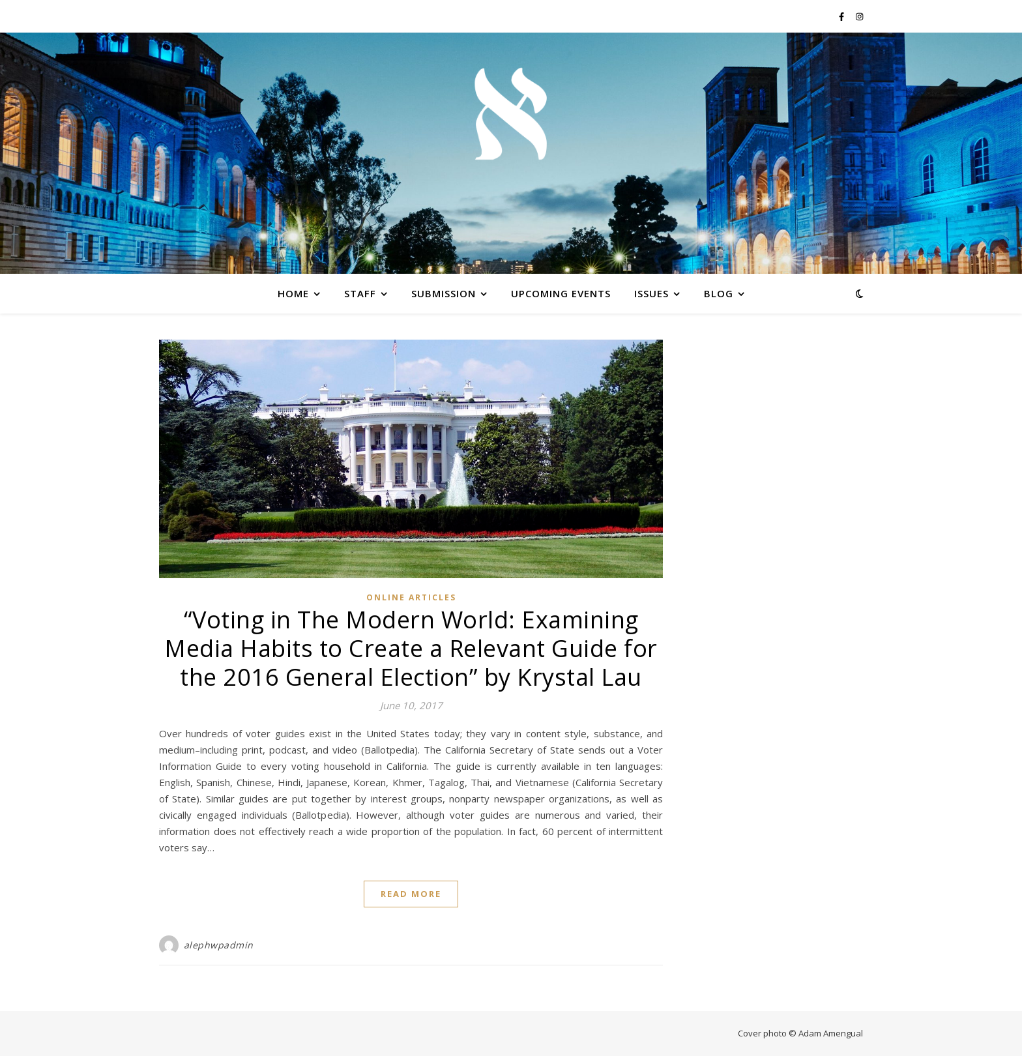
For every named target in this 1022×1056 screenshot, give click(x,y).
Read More (411, 894)
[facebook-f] (842, 16)
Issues (651, 293)
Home (293, 293)
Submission (443, 293)
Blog (718, 293)
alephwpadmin (219, 945)
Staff (360, 293)
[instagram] (859, 16)
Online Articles (411, 597)
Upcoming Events (561, 293)
